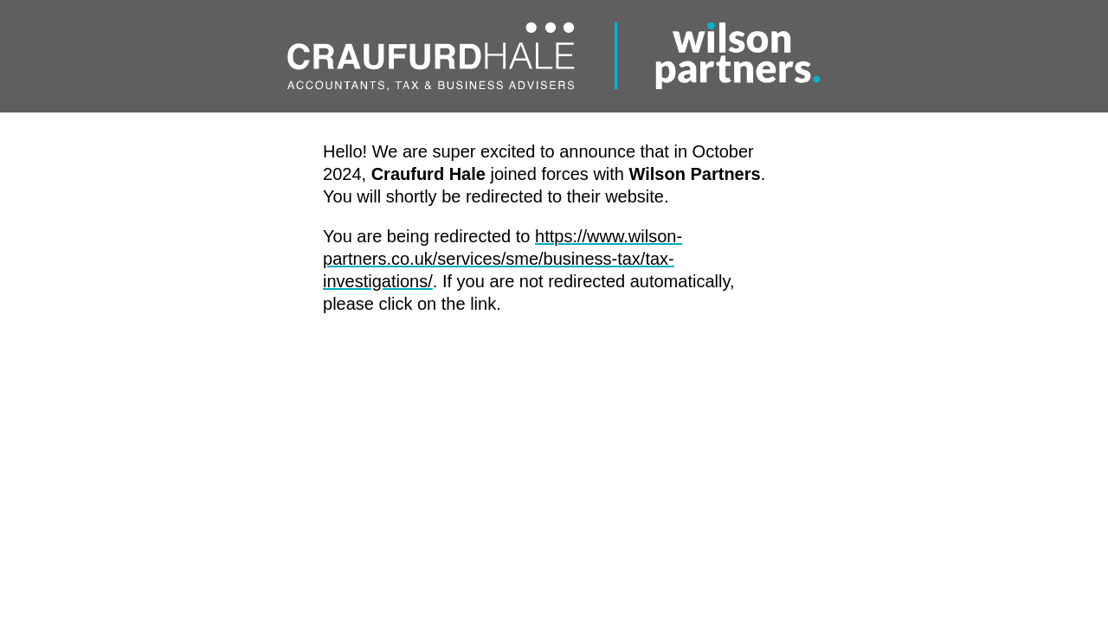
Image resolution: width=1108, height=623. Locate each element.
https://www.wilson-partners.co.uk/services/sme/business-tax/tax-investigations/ (502, 259)
